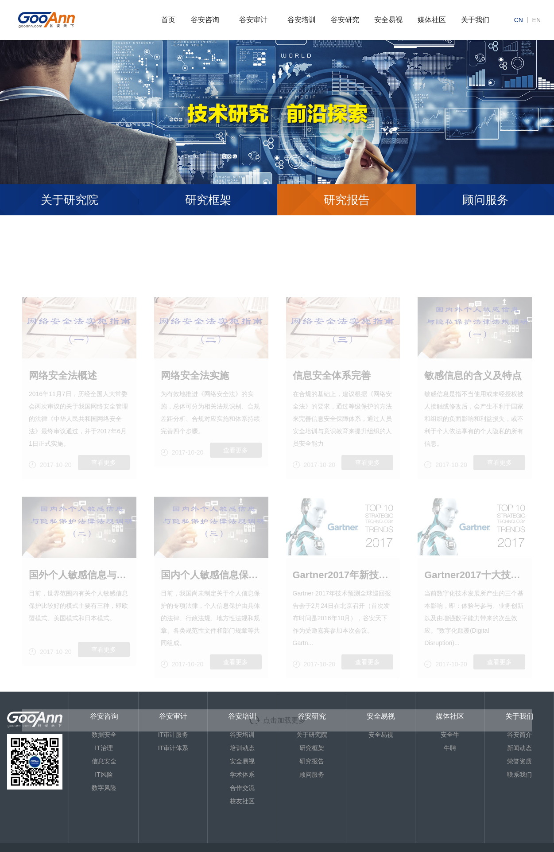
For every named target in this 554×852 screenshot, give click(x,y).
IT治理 (103, 747)
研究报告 (347, 199)
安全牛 (450, 734)
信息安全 (104, 761)
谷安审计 (253, 19)
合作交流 (242, 787)
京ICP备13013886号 (45, 847)
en (536, 19)
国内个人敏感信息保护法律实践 (211, 600)
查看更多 (103, 487)
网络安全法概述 (63, 400)
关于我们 (475, 19)
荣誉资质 (519, 761)
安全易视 (388, 19)
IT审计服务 (173, 734)
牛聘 (450, 747)
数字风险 (104, 787)
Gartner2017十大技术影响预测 (474, 600)
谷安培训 (301, 19)
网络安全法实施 (195, 400)
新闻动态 (519, 747)
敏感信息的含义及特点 (473, 400)
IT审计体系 (173, 747)
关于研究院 (69, 199)
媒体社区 (432, 19)
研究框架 (208, 199)
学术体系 (242, 774)
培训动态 (242, 747)
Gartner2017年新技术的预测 (343, 600)
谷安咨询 (205, 19)
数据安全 (104, 734)
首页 (168, 19)
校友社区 (242, 801)
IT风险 (103, 774)
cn (518, 19)
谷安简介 (519, 734)
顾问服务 (311, 774)
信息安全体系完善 (332, 400)
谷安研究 (345, 19)
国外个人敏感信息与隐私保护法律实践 (79, 600)
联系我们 (519, 774)
